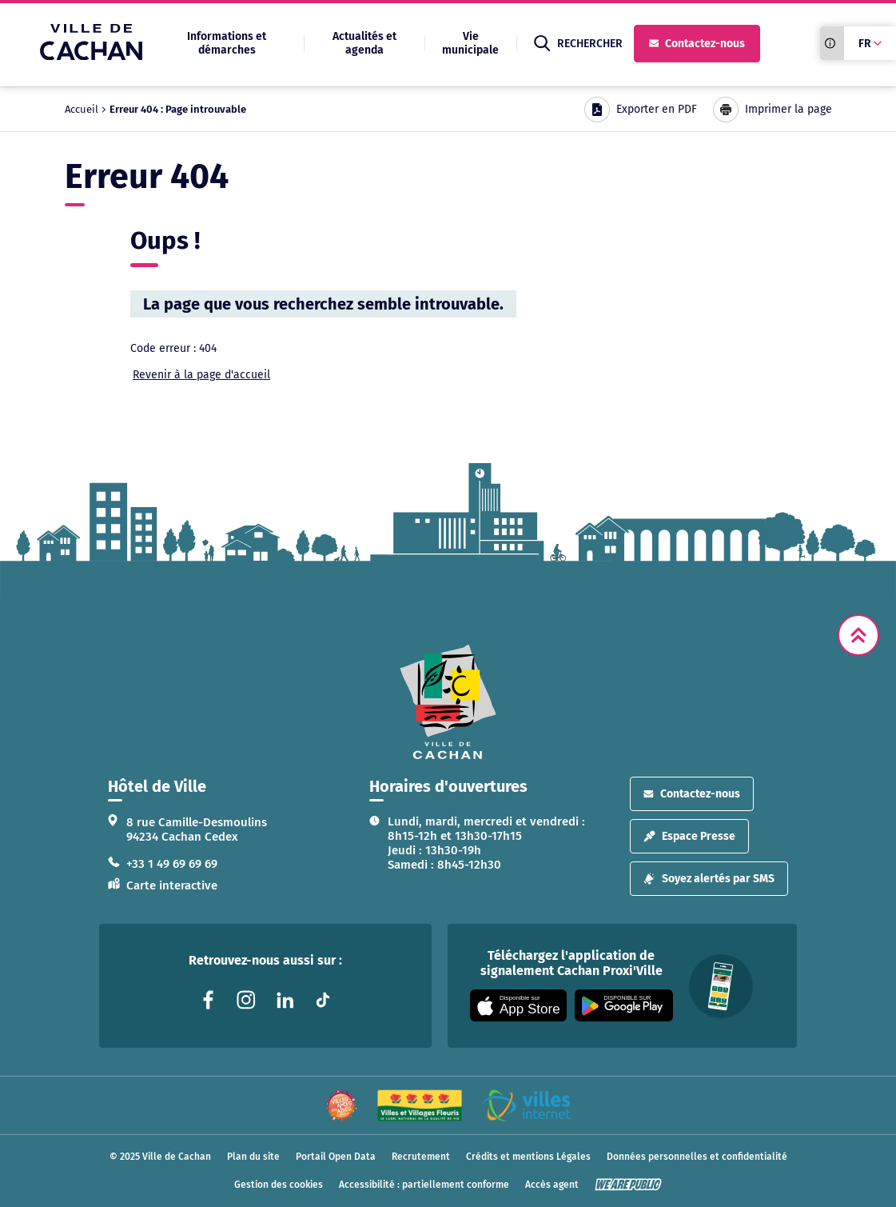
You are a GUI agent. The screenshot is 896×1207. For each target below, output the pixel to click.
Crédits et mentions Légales (528, 1156)
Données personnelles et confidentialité (697, 1156)
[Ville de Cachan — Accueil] (91, 55)
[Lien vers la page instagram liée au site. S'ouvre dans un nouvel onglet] (246, 1000)
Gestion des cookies (278, 1184)
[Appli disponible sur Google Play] (624, 1005)
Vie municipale (470, 43)
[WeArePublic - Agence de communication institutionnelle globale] (628, 1184)
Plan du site (253, 1156)
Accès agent (552, 1184)
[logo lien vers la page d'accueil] (448, 702)
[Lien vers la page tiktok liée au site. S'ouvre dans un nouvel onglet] (323, 1000)
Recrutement (421, 1156)
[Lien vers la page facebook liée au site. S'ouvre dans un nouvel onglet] (208, 1000)
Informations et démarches (226, 43)
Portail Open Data (336, 1156)
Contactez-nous (697, 43)
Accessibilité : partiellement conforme (424, 1184)
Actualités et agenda (364, 43)
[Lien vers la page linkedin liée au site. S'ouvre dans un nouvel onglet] (284, 1000)
